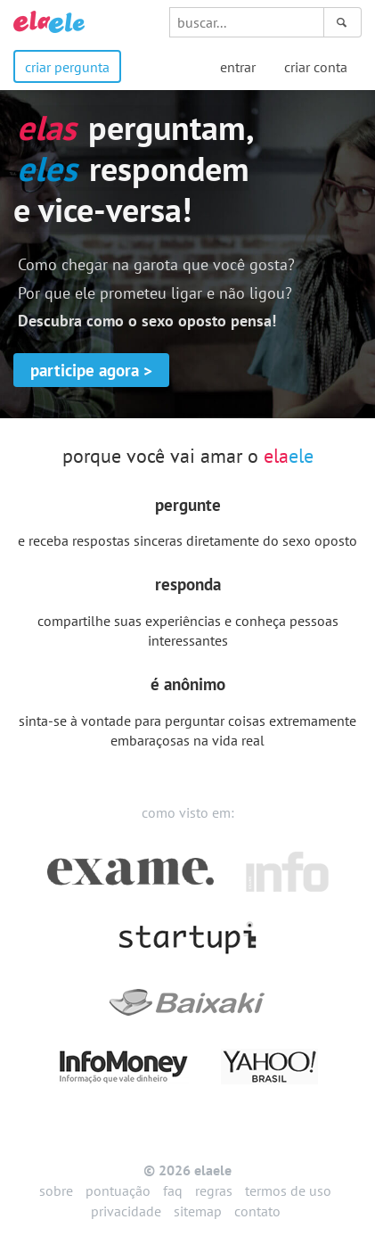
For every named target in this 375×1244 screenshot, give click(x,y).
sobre (56, 1190)
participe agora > (91, 370)
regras (213, 1190)
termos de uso (288, 1190)
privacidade (126, 1211)
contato (257, 1211)
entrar (238, 67)
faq (173, 1190)
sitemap (198, 1211)
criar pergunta (67, 67)
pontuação (118, 1190)
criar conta (315, 67)
